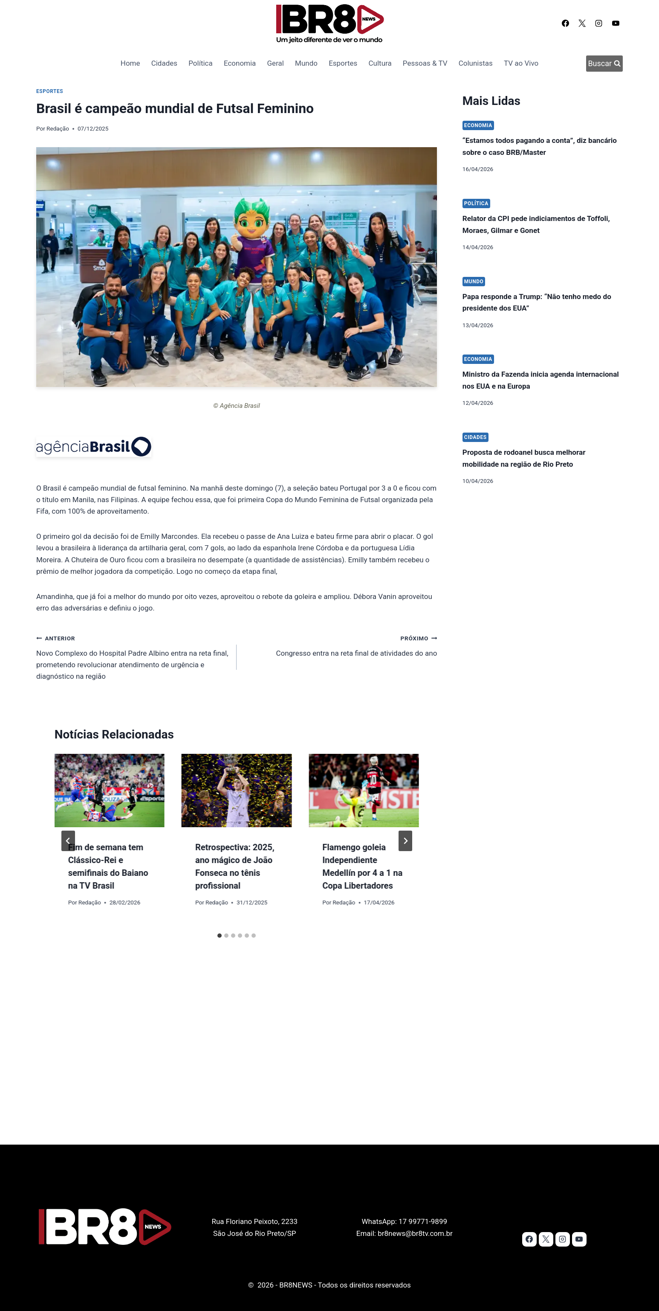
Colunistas (476, 63)
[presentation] (110, 790)
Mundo (306, 63)
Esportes (343, 63)
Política (200, 63)
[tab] (219, 935)
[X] (582, 23)
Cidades (164, 63)
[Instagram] (599, 23)
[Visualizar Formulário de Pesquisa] (604, 63)
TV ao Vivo (521, 63)
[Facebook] (565, 23)
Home (130, 63)
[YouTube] (615, 23)
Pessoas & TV (425, 63)
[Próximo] (405, 841)
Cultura (380, 63)
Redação (57, 128)
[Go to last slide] (68, 841)
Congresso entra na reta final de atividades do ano (340, 644)
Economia (240, 63)
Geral (275, 63)
